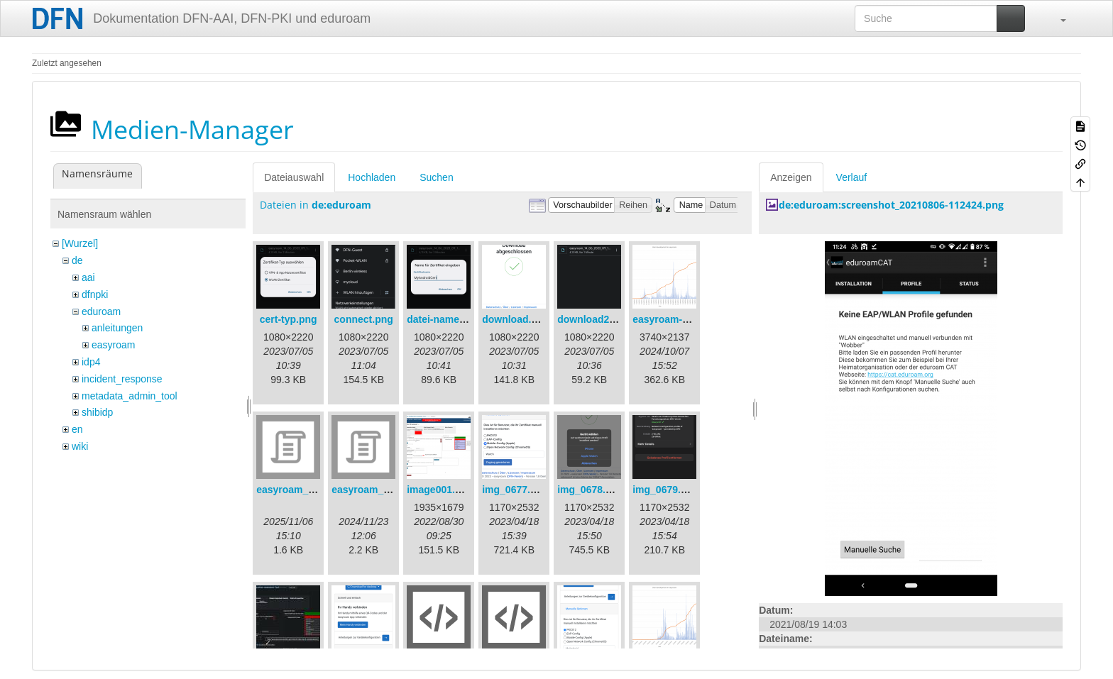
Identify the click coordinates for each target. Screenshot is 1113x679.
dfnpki (95, 294)
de (77, 260)
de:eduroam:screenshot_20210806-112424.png (891, 204)
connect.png (363, 319)
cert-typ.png (288, 319)
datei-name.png (443, 319)
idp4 (91, 362)
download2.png (593, 319)
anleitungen (117, 327)
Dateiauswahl (294, 177)
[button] (1056, 18)
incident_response (122, 379)
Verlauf (851, 177)
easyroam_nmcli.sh (377, 489)
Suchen (436, 177)
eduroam (101, 311)
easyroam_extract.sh (305, 489)
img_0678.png (590, 489)
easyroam (113, 344)
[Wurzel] (80, 243)
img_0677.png (515, 489)
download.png (515, 319)
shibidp (97, 412)
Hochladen (371, 177)
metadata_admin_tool (129, 396)
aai (88, 277)
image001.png (440, 489)
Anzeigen (790, 177)
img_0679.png (665, 489)
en (77, 429)
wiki (80, 446)
